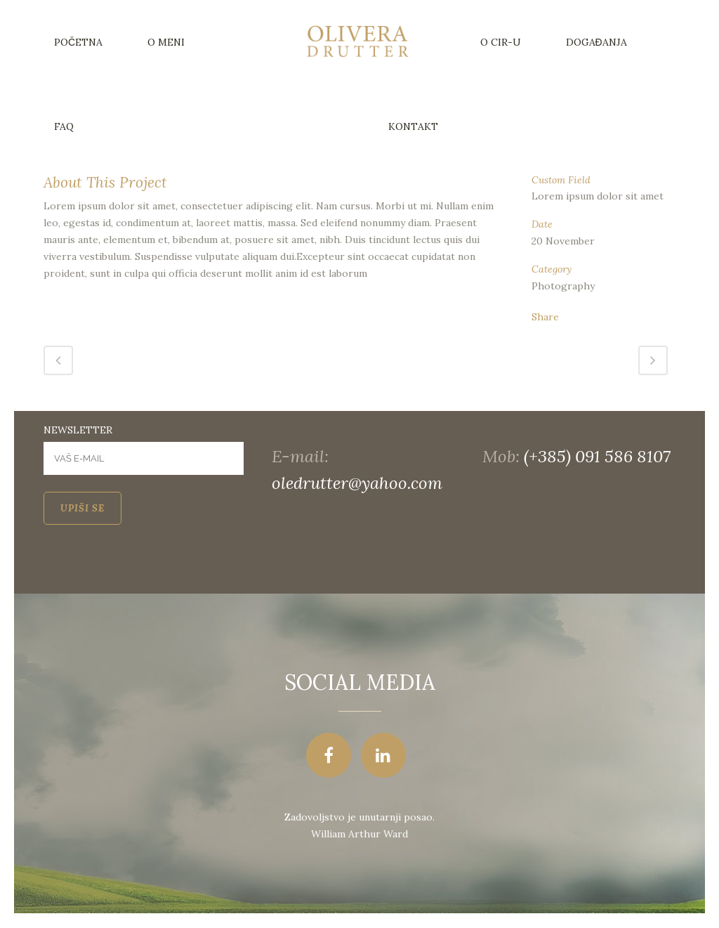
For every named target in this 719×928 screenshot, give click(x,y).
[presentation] (150, 566)
